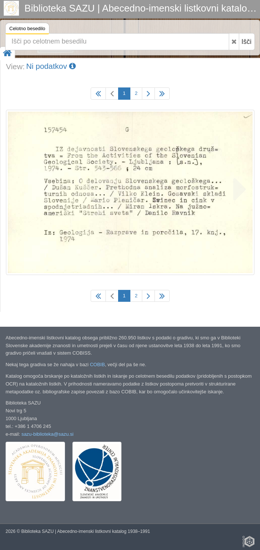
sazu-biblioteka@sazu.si (48, 434)
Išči (246, 41)
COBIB (97, 364)
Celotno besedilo (27, 29)
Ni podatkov (51, 66)
